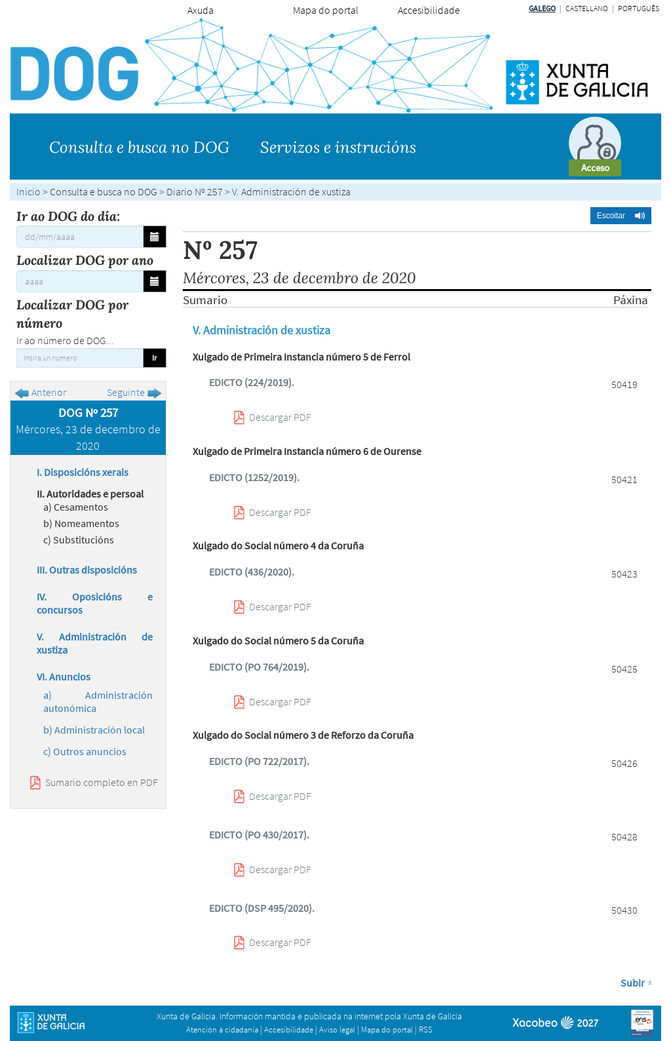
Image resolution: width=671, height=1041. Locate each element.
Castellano (587, 8)
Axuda (200, 9)
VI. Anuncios (63, 676)
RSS (425, 1029)
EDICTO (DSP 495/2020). (262, 907)
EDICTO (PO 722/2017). (259, 761)
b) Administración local (94, 729)
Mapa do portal (325, 9)
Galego (542, 8)
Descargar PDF (280, 416)
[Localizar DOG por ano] (80, 281)
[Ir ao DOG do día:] (80, 237)
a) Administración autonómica (98, 701)
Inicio (28, 191)
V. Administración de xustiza (95, 643)
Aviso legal (337, 1029)
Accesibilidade (429, 9)
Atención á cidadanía (222, 1029)
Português (638, 8)
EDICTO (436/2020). (251, 571)
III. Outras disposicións (87, 569)
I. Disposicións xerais (82, 472)
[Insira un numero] (80, 358)
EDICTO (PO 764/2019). (259, 666)
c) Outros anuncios (84, 751)
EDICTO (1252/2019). (254, 477)
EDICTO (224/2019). (251, 382)
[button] (620, 215)
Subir (633, 982)
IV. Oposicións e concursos (95, 603)
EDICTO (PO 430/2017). (259, 834)
